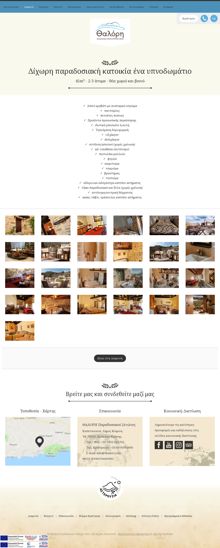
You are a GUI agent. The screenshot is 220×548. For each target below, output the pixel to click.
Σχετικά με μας (11, 6)
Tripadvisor (189, 445)
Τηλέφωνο (204, 18)
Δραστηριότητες (95, 6)
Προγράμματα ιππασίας (178, 516)
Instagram (179, 445)
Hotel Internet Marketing (134, 534)
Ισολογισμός (113, 516)
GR (214, 18)
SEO (155, 534)
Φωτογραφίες (136, 6)
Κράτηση (189, 18)
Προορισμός (74, 6)
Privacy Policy (150, 516)
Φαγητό (58, 6)
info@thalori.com (109, 453)
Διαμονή (28, 6)
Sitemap (131, 516)
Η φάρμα (168, 6)
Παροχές (43, 6)
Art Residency (116, 6)
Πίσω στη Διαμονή (110, 358)
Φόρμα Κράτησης (89, 516)
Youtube (169, 445)
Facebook (159, 445)
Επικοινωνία (66, 516)
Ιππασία (154, 6)
